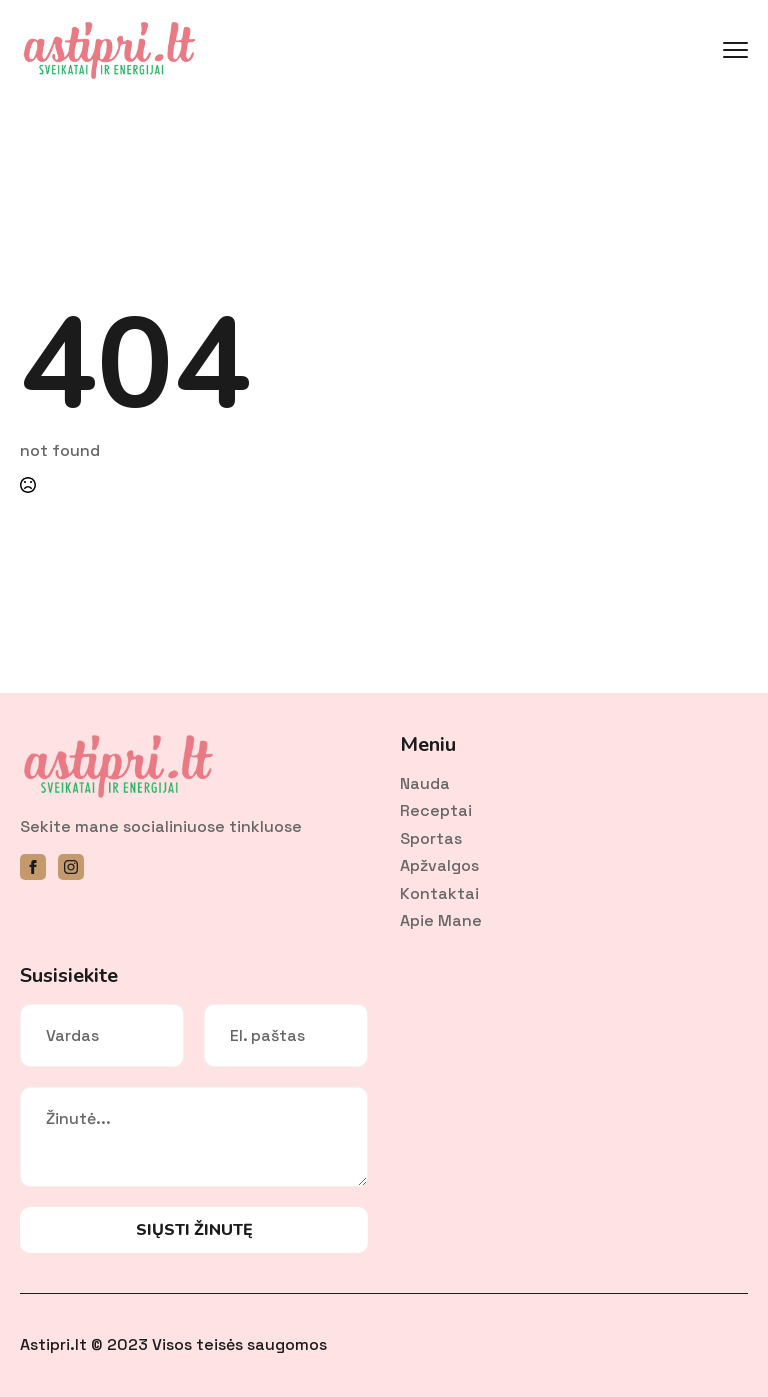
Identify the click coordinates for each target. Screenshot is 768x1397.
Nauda (425, 783)
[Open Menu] (735, 50)
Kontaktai (439, 893)
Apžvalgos (439, 865)
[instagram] (71, 867)
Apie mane (441, 920)
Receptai (436, 810)
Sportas (431, 838)
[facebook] (33, 867)
